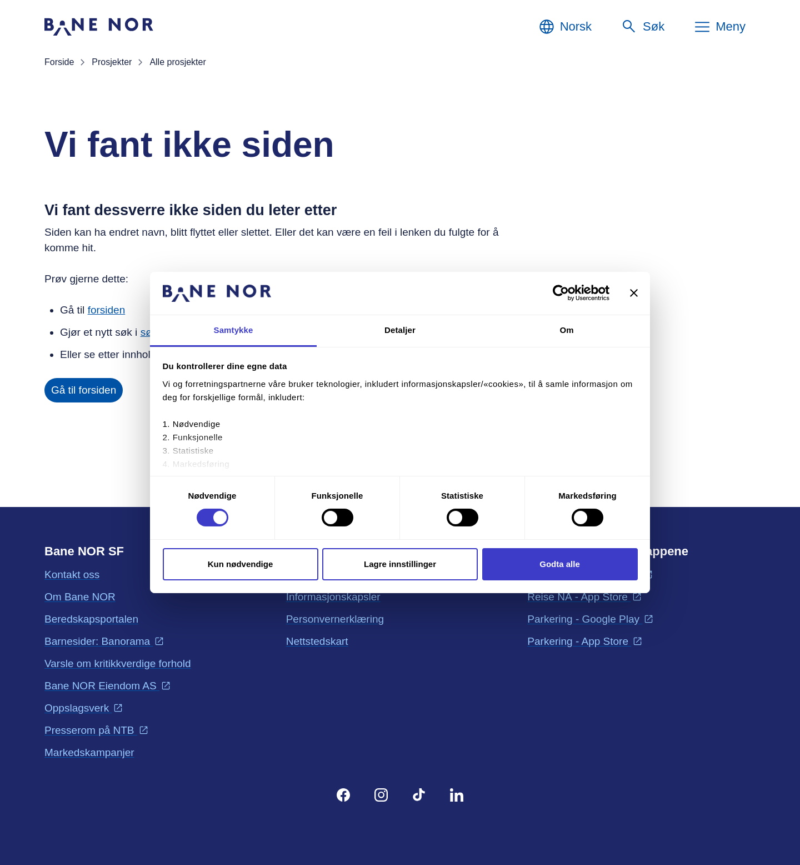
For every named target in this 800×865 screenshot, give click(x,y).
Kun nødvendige (240, 564)
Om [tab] (566, 330)
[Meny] (719, 26)
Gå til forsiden (83, 390)
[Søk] (642, 26)
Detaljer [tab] (400, 330)
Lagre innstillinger (400, 564)
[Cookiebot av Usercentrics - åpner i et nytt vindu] (560, 293)
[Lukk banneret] (634, 293)
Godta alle (559, 564)
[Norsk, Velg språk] (565, 26)
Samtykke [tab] (233, 330)
